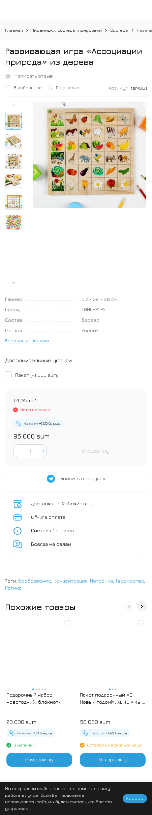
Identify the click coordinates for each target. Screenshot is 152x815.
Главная (14, 30)
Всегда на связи (51, 544)
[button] (13, 282)
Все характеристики (27, 340)
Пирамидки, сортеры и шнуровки (66, 30)
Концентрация (71, 581)
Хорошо (135, 798)
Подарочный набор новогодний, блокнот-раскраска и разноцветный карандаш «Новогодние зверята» (36, 698)
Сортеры (119, 30)
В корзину (96, 451)
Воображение (34, 581)
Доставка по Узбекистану (62, 503)
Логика (13, 588)
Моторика (101, 581)
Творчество (129, 581)
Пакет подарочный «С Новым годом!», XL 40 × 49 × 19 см (112, 698)
